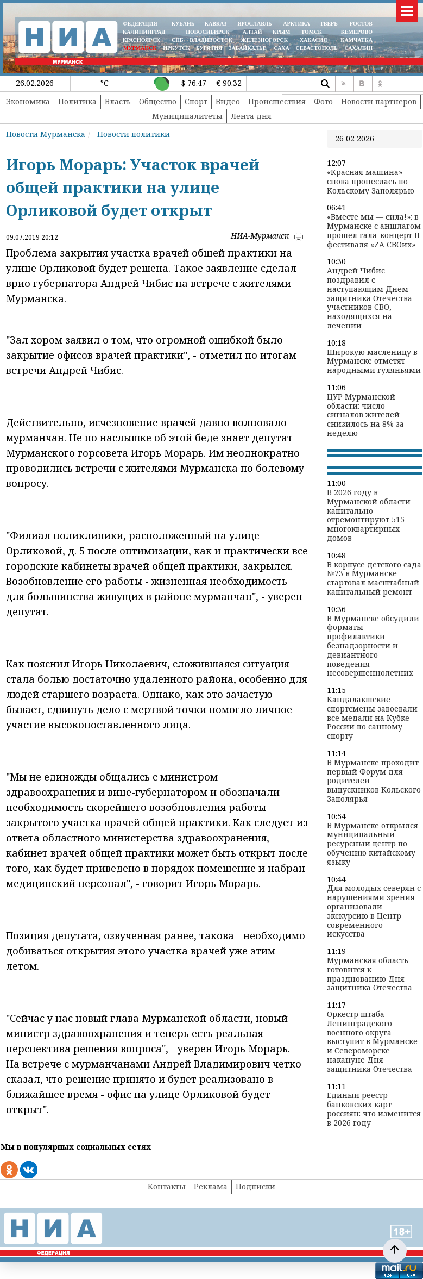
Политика (77, 101)
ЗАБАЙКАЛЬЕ (248, 48)
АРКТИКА (296, 24)
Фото (323, 101)
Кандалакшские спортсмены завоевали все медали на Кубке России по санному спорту (372, 718)
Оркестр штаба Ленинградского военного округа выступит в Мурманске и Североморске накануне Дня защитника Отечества (372, 1042)
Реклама (211, 1186)
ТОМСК (313, 32)
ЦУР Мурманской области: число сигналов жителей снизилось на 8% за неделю (365, 415)
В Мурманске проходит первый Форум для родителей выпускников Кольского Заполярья (374, 781)
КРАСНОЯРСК (141, 40)
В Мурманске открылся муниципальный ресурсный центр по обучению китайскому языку (372, 844)
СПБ (178, 40)
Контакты (167, 1186)
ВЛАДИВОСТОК (211, 40)
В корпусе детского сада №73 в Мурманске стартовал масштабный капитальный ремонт (374, 578)
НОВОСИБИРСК (207, 32)
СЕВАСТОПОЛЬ (316, 48)
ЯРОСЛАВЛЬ (254, 24)
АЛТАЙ (252, 32)
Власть (118, 101)
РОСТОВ (361, 24)
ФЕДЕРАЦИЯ (140, 24)
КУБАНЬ (183, 24)
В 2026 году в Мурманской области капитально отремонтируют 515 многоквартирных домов (369, 515)
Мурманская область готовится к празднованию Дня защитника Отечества (369, 974)
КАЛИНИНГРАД (144, 32)
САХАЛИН (359, 48)
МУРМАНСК (140, 48)
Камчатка (356, 40)
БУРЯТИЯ (209, 48)
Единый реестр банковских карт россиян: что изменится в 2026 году (374, 1109)
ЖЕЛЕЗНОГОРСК (264, 40)
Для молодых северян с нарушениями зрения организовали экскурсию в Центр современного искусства (374, 911)
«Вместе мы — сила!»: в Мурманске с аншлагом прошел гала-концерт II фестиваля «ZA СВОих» (374, 231)
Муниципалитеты (187, 116)
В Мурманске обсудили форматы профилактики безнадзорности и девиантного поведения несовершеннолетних (373, 646)
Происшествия (277, 101)
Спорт (196, 101)
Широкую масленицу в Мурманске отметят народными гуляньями (374, 361)
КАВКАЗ (216, 24)
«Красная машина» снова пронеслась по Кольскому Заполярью (370, 181)
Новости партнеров (378, 101)
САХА (281, 48)
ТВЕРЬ (329, 24)
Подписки (255, 1186)
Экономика (28, 101)
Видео (228, 101)
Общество (157, 101)
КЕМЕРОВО (357, 32)
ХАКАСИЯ (312, 40)
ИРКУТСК (176, 48)
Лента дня (251, 116)
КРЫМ (282, 32)
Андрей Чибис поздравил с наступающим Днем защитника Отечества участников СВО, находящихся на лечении (369, 298)
